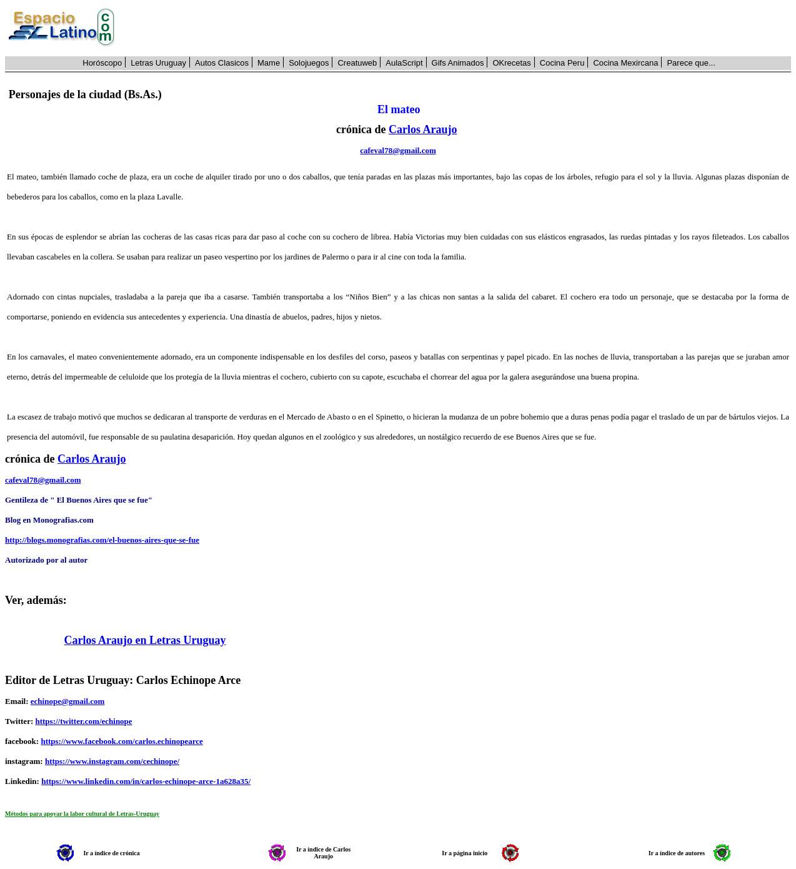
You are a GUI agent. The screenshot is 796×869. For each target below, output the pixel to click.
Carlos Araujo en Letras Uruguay (145, 640)
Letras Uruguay (158, 63)
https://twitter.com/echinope (83, 721)
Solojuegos (309, 63)
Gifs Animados (458, 63)
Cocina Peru (562, 63)
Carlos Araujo (423, 129)
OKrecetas (511, 63)
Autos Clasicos (222, 63)
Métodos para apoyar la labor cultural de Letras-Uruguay (82, 813)
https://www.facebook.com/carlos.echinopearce (121, 741)
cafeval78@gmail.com (397, 150)
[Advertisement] (459, 28)
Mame (268, 63)
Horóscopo (102, 63)
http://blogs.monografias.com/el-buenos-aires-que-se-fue (102, 540)
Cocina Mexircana (625, 63)
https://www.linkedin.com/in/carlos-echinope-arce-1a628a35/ (146, 781)
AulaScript (404, 63)
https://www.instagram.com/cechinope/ (112, 761)
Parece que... (691, 63)
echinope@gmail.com (68, 701)
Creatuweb (357, 63)
